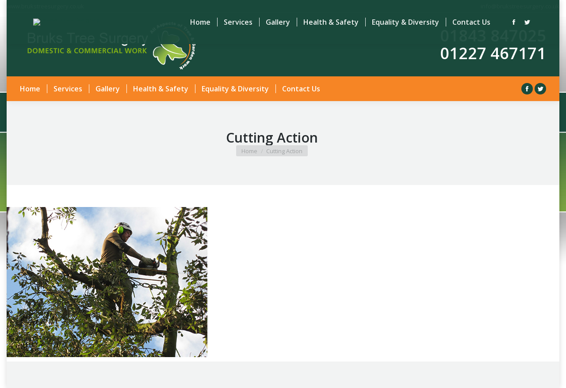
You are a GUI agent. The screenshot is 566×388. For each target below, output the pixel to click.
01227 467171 (493, 53)
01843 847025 (493, 35)
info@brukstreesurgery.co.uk (520, 6)
